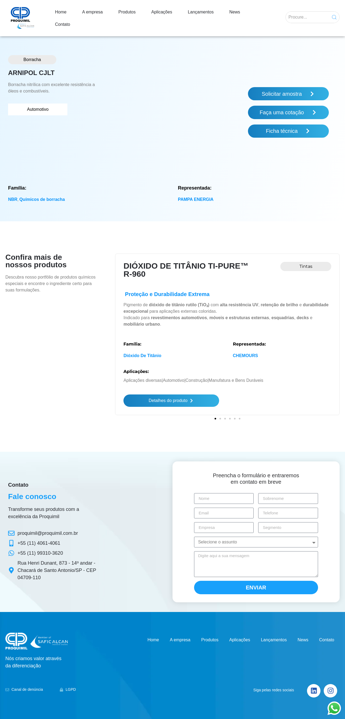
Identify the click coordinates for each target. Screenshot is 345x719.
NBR (13, 199)
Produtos (127, 12)
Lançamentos (201, 12)
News (234, 12)
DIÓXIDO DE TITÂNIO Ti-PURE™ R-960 (185, 269)
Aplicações (161, 12)
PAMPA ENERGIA (195, 199)
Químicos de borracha (42, 199)
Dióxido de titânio (142, 355)
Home (61, 12)
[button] (215, 417)
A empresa (92, 12)
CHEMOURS (245, 355)
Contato (62, 24)
